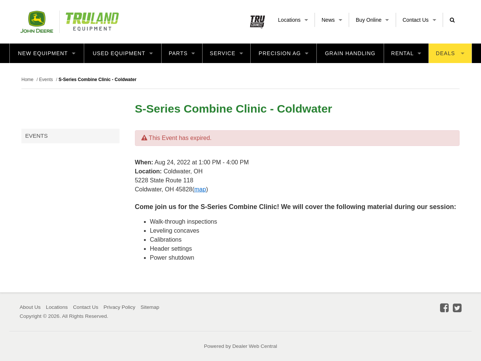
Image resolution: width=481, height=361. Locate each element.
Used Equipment (123, 53)
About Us (30, 307)
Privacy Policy (119, 307)
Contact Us (419, 20)
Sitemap (150, 307)
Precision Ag (283, 53)
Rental (406, 53)
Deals (450, 53)
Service (226, 53)
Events (36, 135)
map (200, 189)
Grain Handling (350, 53)
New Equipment (47, 53)
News (332, 20)
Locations (293, 20)
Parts (182, 53)
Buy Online (372, 20)
